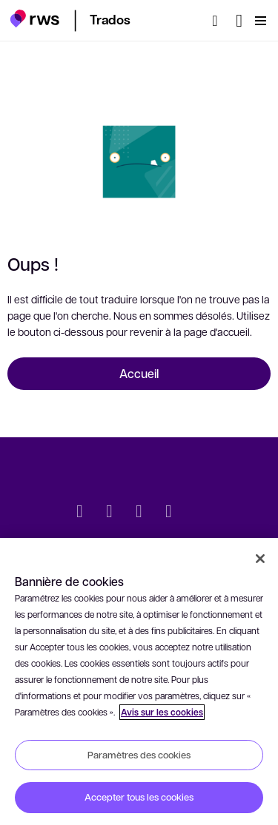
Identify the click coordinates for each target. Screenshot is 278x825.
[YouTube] (169, 512)
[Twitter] (80, 512)
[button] (34, 18)
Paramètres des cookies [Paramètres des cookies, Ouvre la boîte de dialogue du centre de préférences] (139, 754)
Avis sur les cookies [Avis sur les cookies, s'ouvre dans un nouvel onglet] (162, 712)
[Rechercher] (219, 20)
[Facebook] (139, 512)
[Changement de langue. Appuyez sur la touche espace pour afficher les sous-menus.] (239, 20)
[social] (198, 512)
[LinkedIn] (109, 512)
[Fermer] (260, 558)
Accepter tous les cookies (139, 797)
